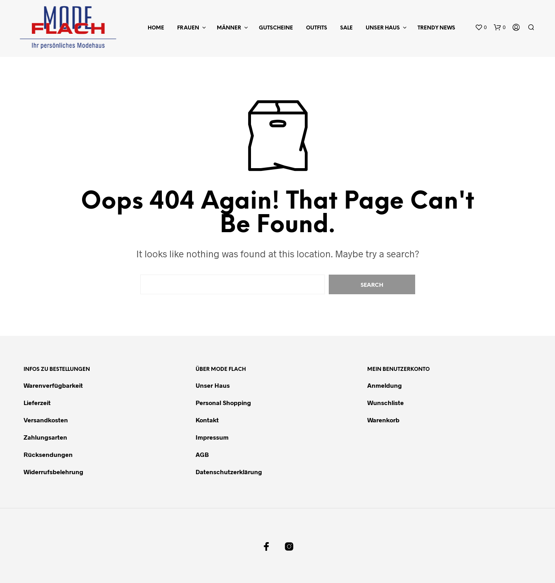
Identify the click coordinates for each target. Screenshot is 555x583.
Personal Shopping (223, 402)
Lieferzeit (37, 402)
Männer (229, 28)
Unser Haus (383, 28)
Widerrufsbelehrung (53, 471)
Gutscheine (276, 28)
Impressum (212, 437)
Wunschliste (385, 402)
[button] (481, 27)
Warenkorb (383, 420)
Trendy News (436, 28)
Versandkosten (46, 420)
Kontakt (207, 420)
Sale (346, 28)
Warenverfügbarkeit (53, 385)
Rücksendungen (48, 454)
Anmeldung (384, 385)
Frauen (188, 28)
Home (156, 28)
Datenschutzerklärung (229, 471)
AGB (202, 454)
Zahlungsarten (45, 437)
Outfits (316, 28)
